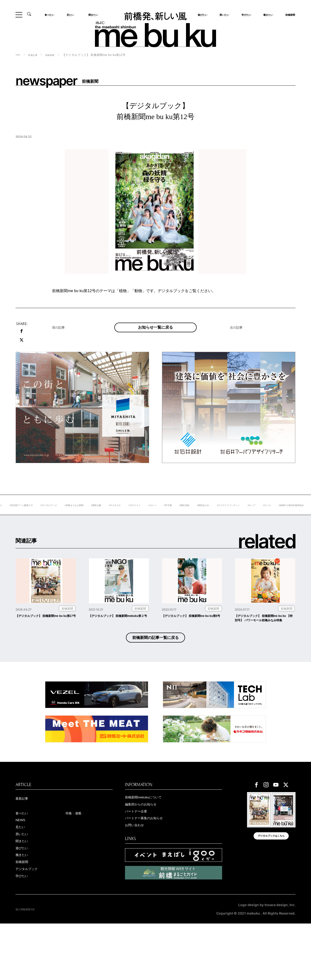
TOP (19, 54)
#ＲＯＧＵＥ (161, 515)
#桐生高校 (243, 515)
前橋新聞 (288, 14)
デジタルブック (31, 899)
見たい (72, 14)
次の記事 (238, 339)
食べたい (51, 14)
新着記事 (36, 55)
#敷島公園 (138, 515)
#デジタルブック (81, 515)
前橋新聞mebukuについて (150, 820)
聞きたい (92, 14)
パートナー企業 (140, 836)
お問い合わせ (138, 851)
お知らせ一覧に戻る (155, 332)
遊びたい (24, 875)
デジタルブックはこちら (271, 863)
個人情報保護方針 (29, 939)
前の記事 (61, 339)
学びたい (245, 14)
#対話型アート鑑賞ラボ (46, 515)
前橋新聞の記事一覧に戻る (155, 659)
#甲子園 (224, 515)
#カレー (206, 515)
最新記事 (24, 822)
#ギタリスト (185, 515)
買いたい (223, 14)
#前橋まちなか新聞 (112, 515)
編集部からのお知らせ (147, 828)
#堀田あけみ (266, 515)
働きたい (266, 14)
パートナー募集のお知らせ (151, 843)
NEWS (22, 845)
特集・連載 (76, 837)
